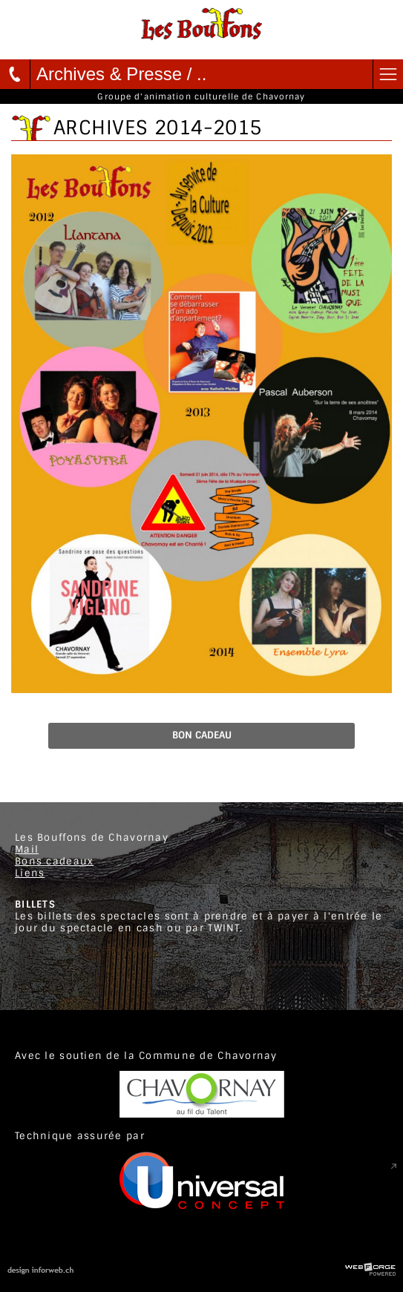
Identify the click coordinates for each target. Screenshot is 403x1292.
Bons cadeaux (54, 861)
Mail (27, 849)
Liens (30, 873)
